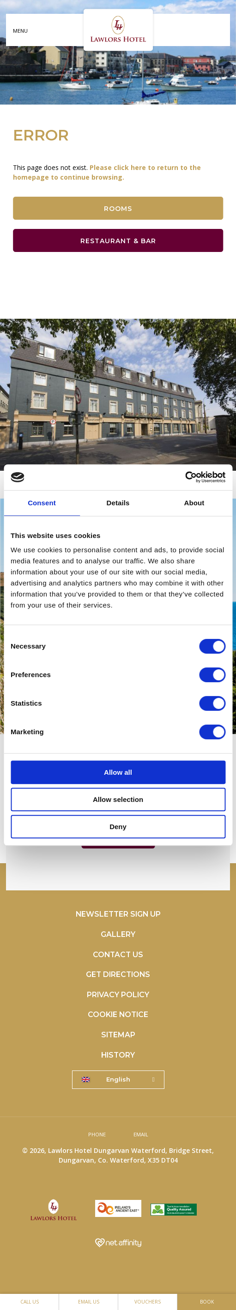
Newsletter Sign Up (118, 914)
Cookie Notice (118, 1014)
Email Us (88, 1301)
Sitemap (118, 1034)
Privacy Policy (118, 994)
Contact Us (118, 954)
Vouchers (147, 1301)
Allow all (118, 772)
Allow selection (118, 799)
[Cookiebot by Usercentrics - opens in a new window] (185, 477)
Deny (118, 826)
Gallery (118, 934)
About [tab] (194, 503)
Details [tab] (118, 503)
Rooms (118, 209)
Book (207, 1301)
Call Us (29, 1301)
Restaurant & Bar (118, 241)
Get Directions (118, 974)
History (118, 1055)
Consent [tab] (42, 503)
